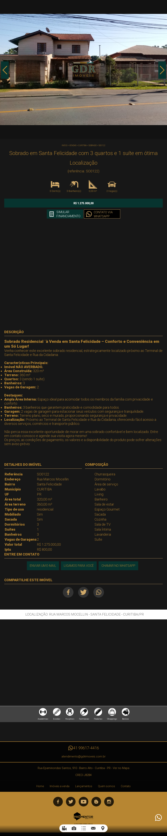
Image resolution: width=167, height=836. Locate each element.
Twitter (83, 592)
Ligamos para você (79, 565)
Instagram (109, 801)
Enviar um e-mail (43, 565)
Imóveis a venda (59, 786)
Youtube (83, 801)
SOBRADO (93, 145)
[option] (83, 69)
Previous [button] (5, 70)
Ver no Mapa (121, 768)
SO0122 (102, 145)
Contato (126, 786)
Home (40, 786)
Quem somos (106, 786)
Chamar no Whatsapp (118, 565)
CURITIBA (82, 145)
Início (64, 145)
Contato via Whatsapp (103, 214)
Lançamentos (83, 786)
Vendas (72, 145)
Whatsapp (98, 592)
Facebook (68, 592)
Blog (96, 801)
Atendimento (158, 817)
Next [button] (162, 70)
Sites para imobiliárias (83, 824)
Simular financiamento (68, 214)
